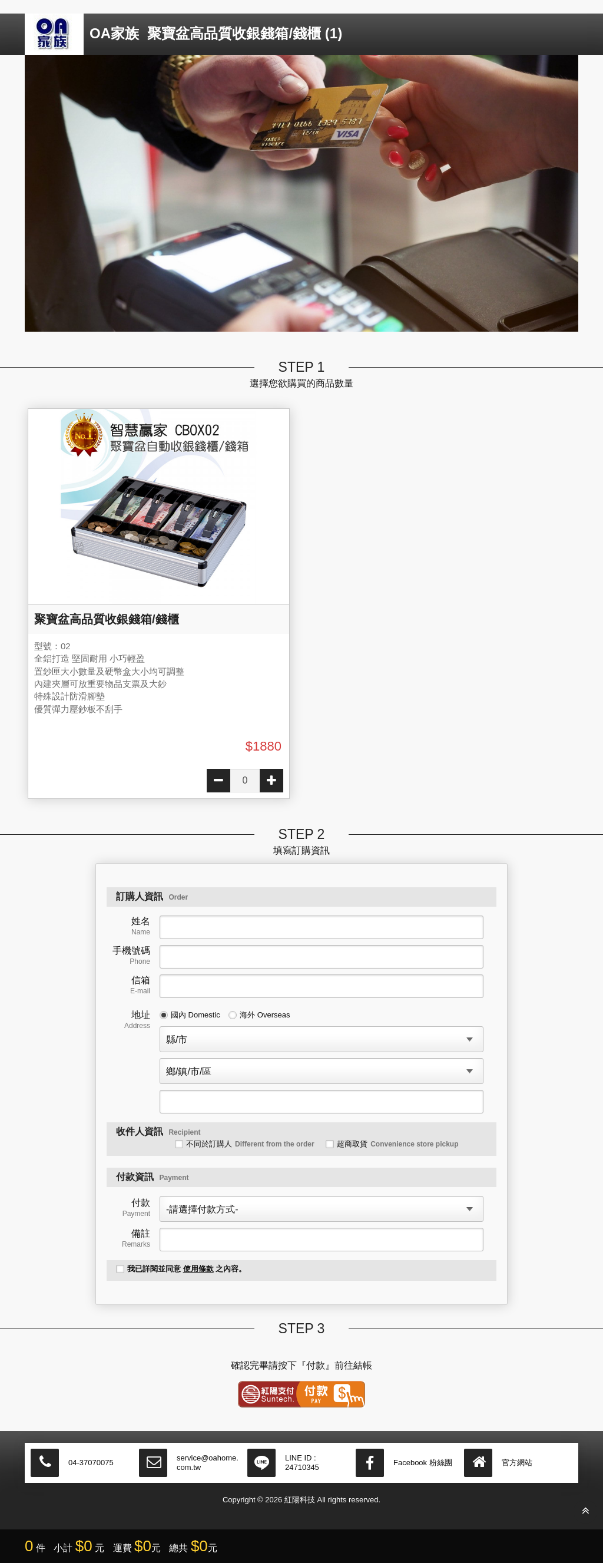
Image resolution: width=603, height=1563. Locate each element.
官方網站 (517, 1462)
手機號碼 (131, 956)
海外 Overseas (259, 1014)
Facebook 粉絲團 (422, 1462)
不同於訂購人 (244, 1143)
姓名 (140, 926)
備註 (136, 1238)
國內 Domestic (190, 1014)
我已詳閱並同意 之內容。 (181, 1268)
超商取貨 (392, 1143)
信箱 (140, 985)
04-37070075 (91, 1462)
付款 (136, 1208)
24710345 (302, 1467)
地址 (137, 1020)
